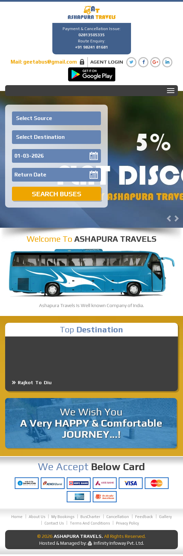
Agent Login (106, 62)
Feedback (144, 517)
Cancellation (117, 517)
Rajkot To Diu (35, 386)
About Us (37, 517)
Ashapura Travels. (78, 536)
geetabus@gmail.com (50, 62)
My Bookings (62, 517)
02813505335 (91, 34)
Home (17, 517)
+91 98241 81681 (91, 47)
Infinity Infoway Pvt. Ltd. (119, 543)
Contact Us (54, 523)
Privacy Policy (127, 523)
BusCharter (90, 517)
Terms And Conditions (90, 523)
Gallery (165, 517)
